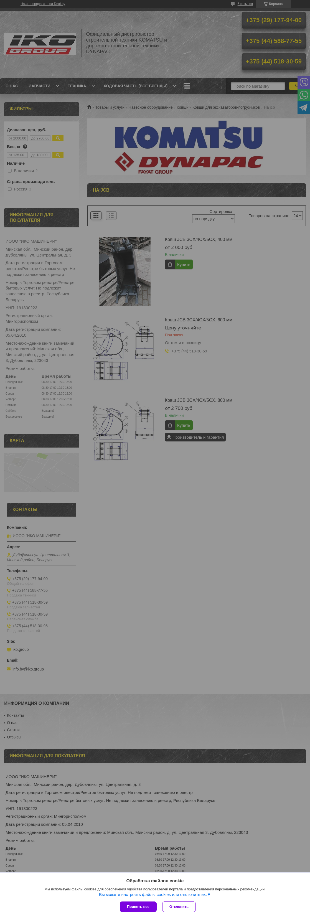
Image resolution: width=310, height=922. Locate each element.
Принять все (138, 907)
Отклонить (179, 907)
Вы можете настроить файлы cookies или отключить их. (153, 894)
